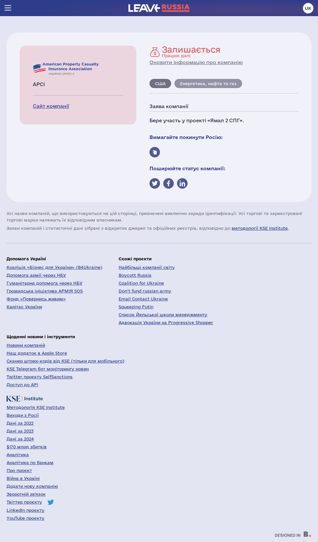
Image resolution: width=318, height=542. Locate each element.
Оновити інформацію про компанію (196, 62)
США (160, 83)
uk (308, 8)
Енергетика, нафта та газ (208, 83)
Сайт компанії (51, 106)
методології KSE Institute (260, 228)
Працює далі (191, 52)
